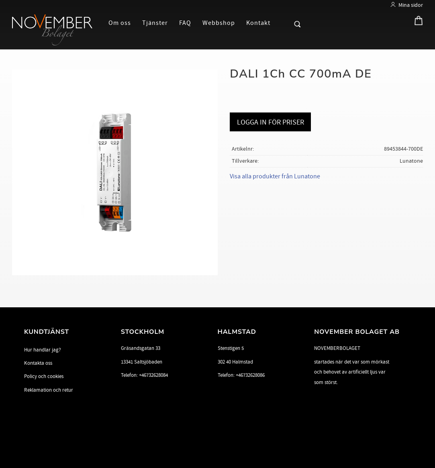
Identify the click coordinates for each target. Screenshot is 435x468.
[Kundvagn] (416, 22)
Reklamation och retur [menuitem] (48, 390)
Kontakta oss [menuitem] (38, 363)
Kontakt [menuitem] (258, 23)
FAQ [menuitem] (185, 23)
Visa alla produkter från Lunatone (275, 176)
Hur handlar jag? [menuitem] (42, 350)
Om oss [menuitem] (119, 23)
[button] (284, 22)
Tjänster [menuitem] (155, 23)
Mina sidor (410, 5)
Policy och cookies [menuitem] (43, 376)
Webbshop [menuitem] (218, 23)
